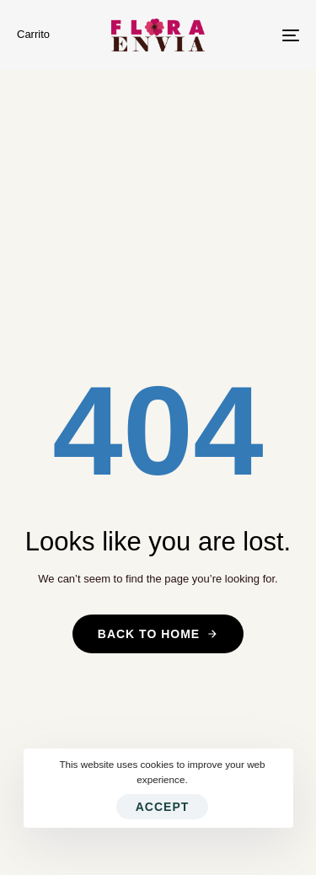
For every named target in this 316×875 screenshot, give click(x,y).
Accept (163, 806)
